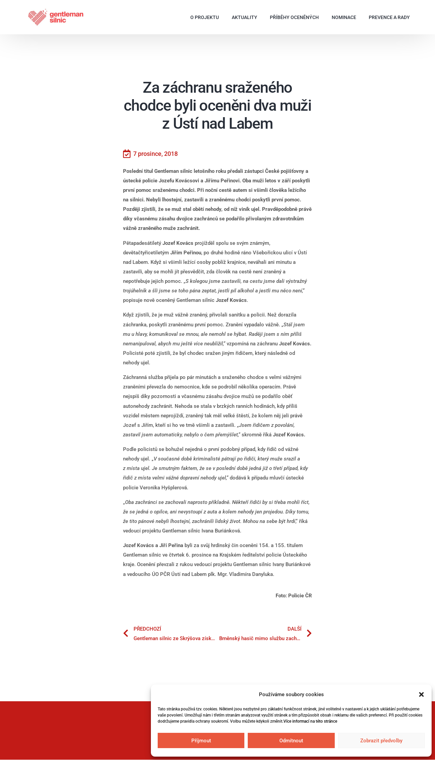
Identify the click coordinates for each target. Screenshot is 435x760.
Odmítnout (291, 741)
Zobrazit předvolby (381, 741)
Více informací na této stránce (310, 721)
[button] (421, 694)
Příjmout (201, 741)
